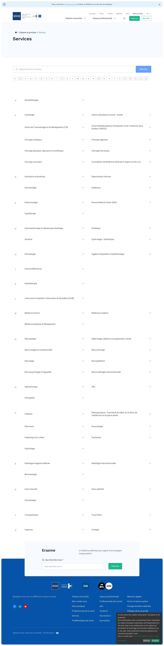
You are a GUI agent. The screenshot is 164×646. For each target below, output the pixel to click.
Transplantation (31, 515)
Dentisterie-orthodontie (35, 176)
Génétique (96, 228)
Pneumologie (97, 426)
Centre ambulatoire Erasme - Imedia (107, 115)
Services (75, 615)
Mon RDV (146, 18)
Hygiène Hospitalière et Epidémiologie (108, 254)
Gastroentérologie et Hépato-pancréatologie (44, 228)
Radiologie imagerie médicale (37, 463)
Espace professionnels (109, 596)
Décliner (147, 640)
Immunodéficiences (33, 268)
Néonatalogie (30, 339)
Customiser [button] (122, 640)
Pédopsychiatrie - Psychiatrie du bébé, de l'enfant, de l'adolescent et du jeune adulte (114, 414)
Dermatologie (30, 187)
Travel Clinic (97, 515)
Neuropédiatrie (98, 361)
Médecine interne (32, 313)
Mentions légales (134, 596)
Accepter (155, 640)
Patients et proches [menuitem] (73, 18)
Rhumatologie (31, 474)
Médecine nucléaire (100, 313)
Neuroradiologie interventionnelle (106, 372)
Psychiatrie (96, 437)
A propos (92, 13)
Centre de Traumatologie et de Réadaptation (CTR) (46, 127)
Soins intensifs (31, 489)
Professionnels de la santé (83, 611)
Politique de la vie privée (137, 611)
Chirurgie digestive (100, 139)
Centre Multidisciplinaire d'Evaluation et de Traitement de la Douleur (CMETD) (117, 127)
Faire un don (138, 13)
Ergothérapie (30, 213)
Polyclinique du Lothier (34, 437)
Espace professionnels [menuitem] (102, 18)
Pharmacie (29, 426)
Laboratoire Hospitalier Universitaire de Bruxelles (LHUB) (49, 298)
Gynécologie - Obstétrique (103, 239)
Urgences (134, 18)
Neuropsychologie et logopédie (38, 372)
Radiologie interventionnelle (104, 463)
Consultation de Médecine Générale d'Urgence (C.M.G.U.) (116, 162)
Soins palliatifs (98, 489)
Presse (110, 13)
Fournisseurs (105, 615)
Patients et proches (27, 32)
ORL (93, 386)
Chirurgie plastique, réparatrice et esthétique (44, 151)
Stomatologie (30, 500)
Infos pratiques (78, 606)
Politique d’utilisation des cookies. (147, 636)
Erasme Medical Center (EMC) (104, 202)
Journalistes (105, 620)
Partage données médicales (139, 606)
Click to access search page (124, 18)
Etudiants (104, 611)
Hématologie (30, 254)
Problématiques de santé (83, 620)
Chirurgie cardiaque (33, 139)
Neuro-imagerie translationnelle (38, 350)
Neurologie (29, 361)
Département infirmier (101, 176)
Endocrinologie (31, 202)
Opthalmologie (31, 386)
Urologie (95, 529)
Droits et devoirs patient (137, 601)
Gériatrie (28, 239)
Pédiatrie (28, 414)
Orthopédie (30, 398)
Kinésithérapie (31, 283)
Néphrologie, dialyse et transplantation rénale (111, 339)
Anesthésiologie (31, 100)
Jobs (127, 13)
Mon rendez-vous (79, 601)
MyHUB (119, 13)
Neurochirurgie (98, 350)
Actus (102, 13)
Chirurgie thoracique (100, 151)
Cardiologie (29, 115)
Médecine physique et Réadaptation (40, 324)
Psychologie (30, 448)
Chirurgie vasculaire (33, 162)
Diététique (96, 187)
